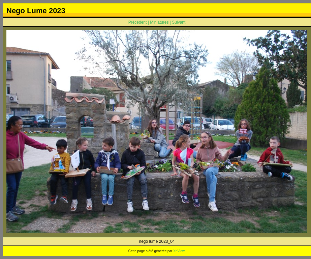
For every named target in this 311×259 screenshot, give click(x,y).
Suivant (178, 22)
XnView (178, 251)
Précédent (137, 22)
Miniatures (159, 22)
